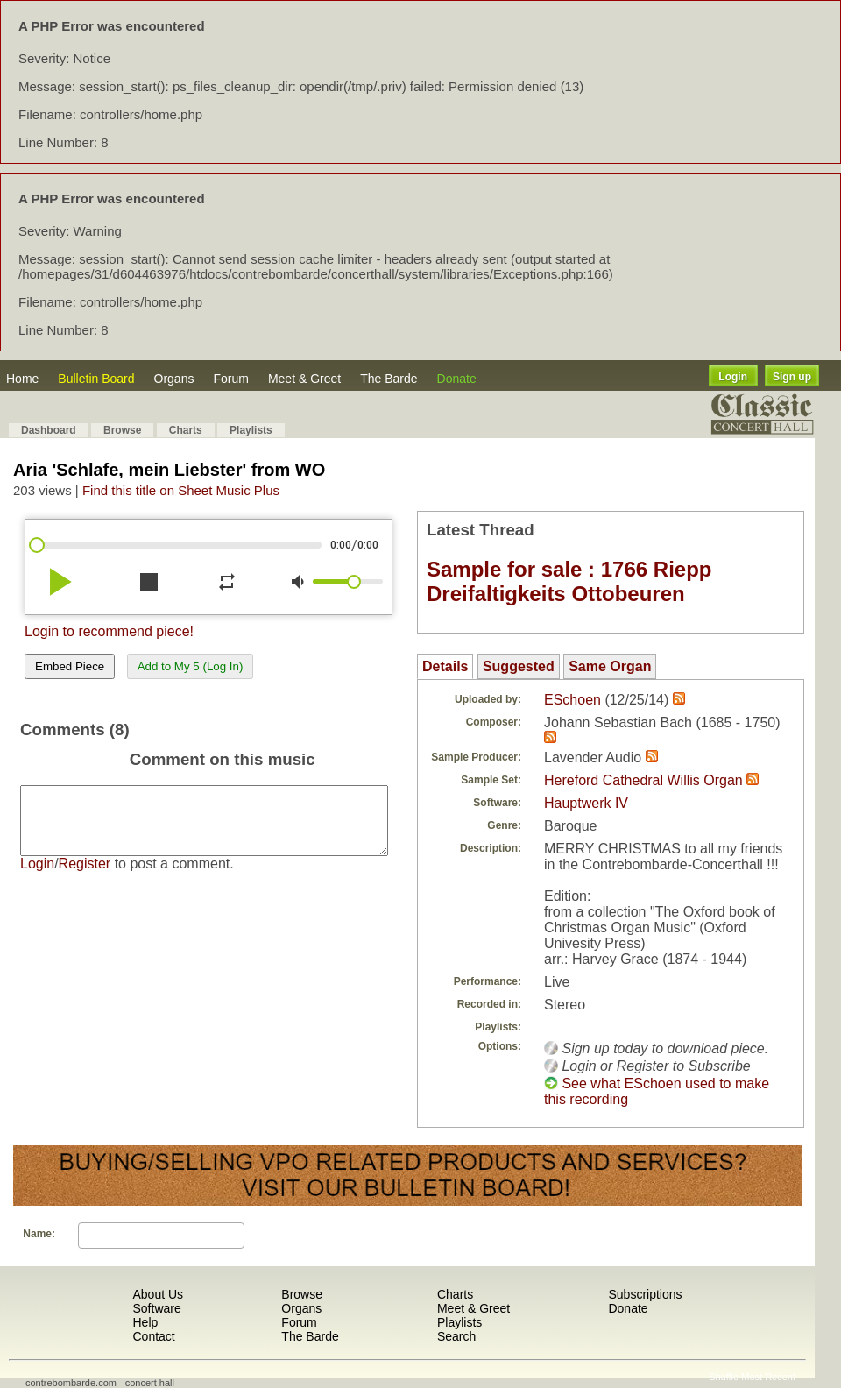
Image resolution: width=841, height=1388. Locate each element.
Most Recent (768, 1376)
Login (732, 377)
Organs (174, 379)
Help (145, 1322)
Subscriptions (645, 1294)
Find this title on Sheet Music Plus (180, 490)
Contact (153, 1336)
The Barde (388, 379)
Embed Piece (69, 666)
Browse (122, 430)
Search (456, 1336)
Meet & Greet (304, 379)
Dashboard (48, 430)
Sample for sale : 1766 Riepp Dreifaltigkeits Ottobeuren (569, 581)
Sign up (792, 377)
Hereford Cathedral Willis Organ (643, 780)
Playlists (251, 430)
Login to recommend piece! (109, 631)
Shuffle (724, 1376)
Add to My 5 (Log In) (191, 666)
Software (156, 1308)
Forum (230, 379)
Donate (457, 379)
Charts (185, 430)
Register (85, 876)
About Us (157, 1294)
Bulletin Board (96, 379)
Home (22, 379)
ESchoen (572, 699)
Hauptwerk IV (586, 803)
